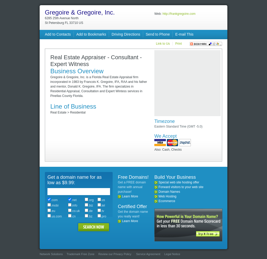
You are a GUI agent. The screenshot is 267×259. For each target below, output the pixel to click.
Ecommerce (167, 201)
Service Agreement (148, 254)
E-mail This (184, 34)
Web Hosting (167, 196)
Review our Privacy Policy (114, 254)
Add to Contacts (58, 34)
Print (178, 43)
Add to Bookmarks (91, 34)
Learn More (130, 196)
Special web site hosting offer (179, 182)
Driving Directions (126, 34)
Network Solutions (51, 254)
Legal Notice (172, 254)
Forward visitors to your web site (181, 187)
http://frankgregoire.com (179, 14)
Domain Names (169, 192)
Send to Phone (158, 34)
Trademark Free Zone (81, 254)
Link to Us (163, 43)
